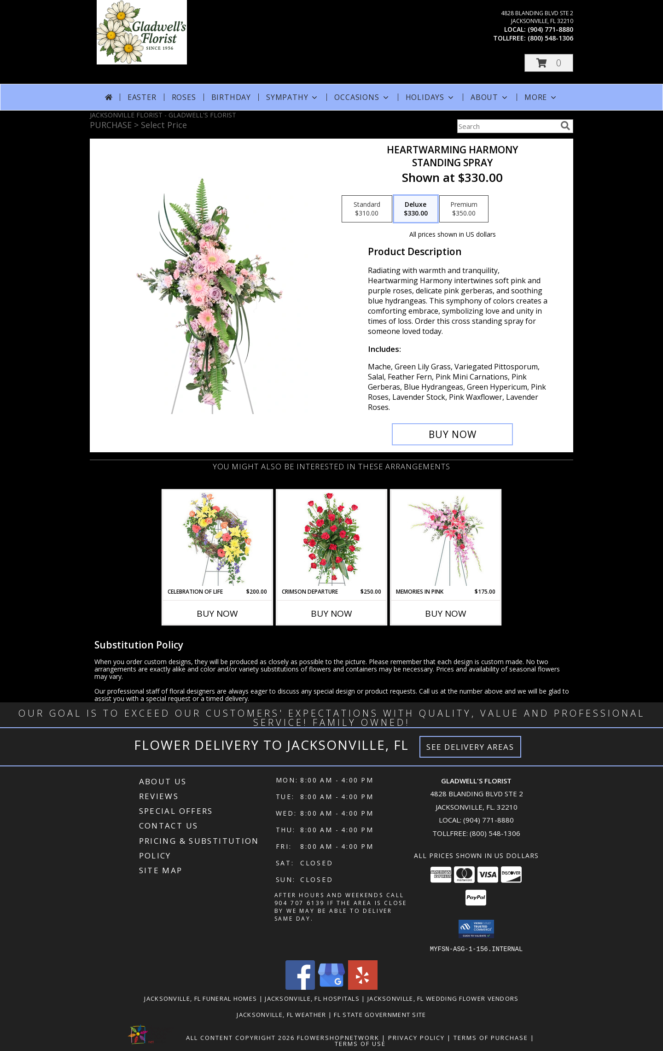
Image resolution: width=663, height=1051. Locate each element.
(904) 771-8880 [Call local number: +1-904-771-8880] (550, 29)
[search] (565, 126)
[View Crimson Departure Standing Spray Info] (331, 539)
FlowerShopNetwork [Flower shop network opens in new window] (338, 1037)
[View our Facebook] (300, 986)
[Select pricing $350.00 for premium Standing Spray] (464, 209)
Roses (184, 97)
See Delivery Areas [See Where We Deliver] (470, 747)
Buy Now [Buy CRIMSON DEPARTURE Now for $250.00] (331, 613)
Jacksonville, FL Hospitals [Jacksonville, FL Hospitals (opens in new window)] (312, 998)
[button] (548, 63)
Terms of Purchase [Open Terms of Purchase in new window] (491, 1037)
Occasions (362, 97)
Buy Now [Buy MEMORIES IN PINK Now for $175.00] (445, 613)
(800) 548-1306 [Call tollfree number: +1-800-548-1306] (550, 38)
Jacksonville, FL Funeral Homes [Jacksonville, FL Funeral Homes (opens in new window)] (200, 998)
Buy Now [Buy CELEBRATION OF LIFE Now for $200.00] (217, 613)
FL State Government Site (380, 1014)
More (541, 97)
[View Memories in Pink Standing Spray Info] (445, 539)
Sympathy (292, 97)
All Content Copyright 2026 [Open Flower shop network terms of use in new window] (240, 1037)
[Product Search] (507, 126)
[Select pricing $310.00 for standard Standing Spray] (367, 209)
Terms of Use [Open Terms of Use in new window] (360, 1043)
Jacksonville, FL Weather (281, 1014)
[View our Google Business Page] (331, 986)
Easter (142, 97)
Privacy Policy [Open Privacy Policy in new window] (416, 1037)
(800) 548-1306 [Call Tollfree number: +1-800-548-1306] (495, 833)
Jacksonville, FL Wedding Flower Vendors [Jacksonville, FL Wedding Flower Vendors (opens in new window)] (443, 998)
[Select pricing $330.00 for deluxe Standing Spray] (415, 209)
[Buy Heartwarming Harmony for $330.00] (452, 434)
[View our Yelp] (363, 986)
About (490, 97)
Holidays (430, 97)
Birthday (231, 97)
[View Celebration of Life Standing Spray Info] (217, 539)
